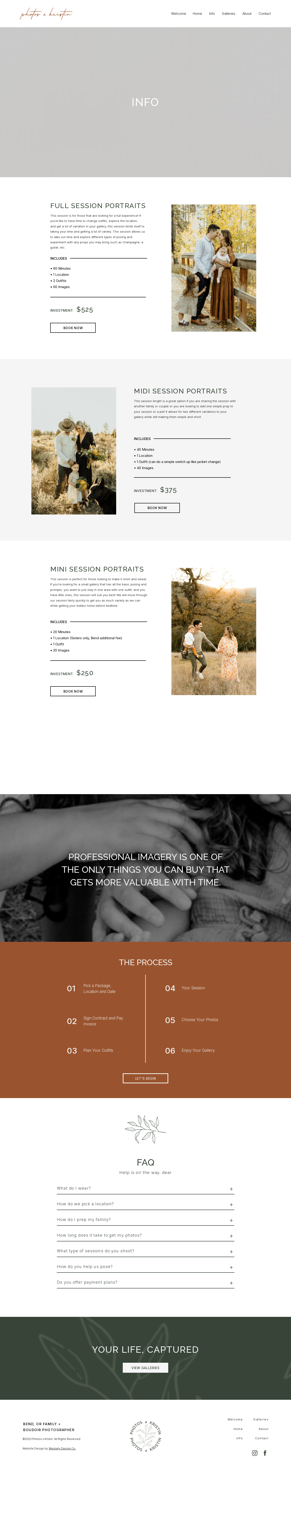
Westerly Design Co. (62, 1448)
